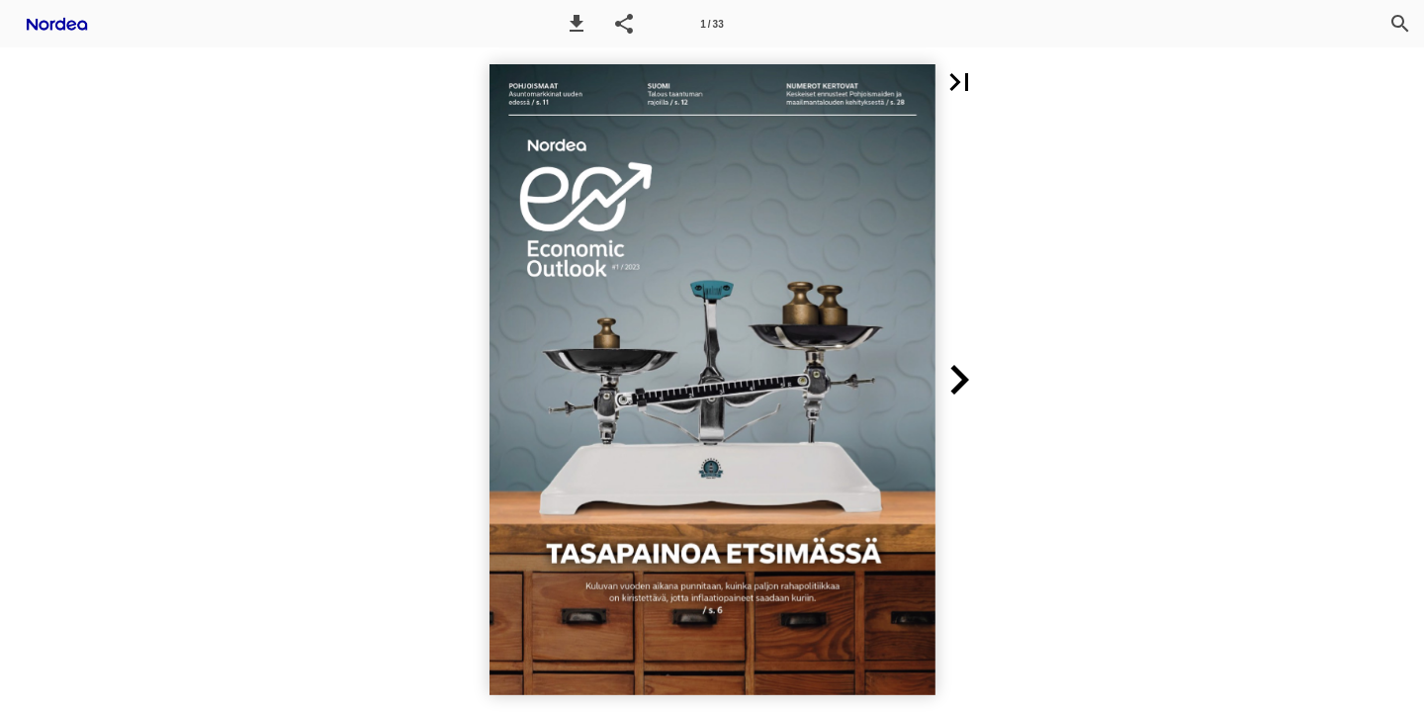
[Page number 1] (712, 23)
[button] (576, 23)
